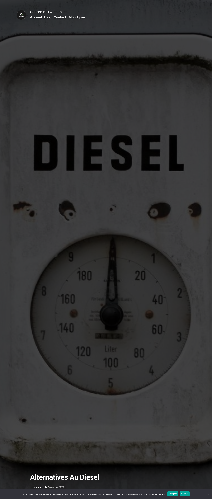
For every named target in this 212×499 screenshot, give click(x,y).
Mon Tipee (76, 17)
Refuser (184, 494)
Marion (37, 487)
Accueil (36, 17)
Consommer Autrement (48, 12)
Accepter (173, 494)
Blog (47, 17)
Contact (60, 17)
